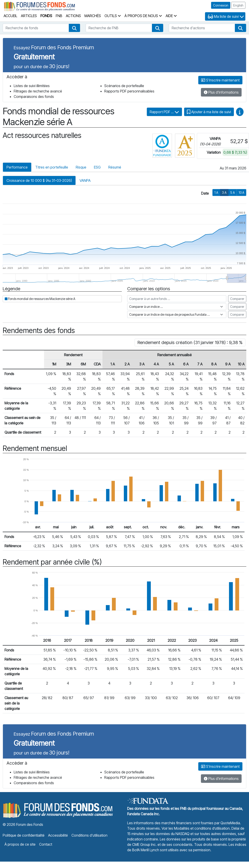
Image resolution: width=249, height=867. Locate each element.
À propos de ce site (20, 844)
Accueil (10, 16)
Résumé (114, 167)
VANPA (85, 180)
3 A (224, 192)
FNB (59, 16)
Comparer (237, 299)
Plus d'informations (221, 92)
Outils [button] (112, 16)
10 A (241, 192)
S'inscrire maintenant (220, 80)
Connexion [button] (220, 5)
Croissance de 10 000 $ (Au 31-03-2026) (39, 180)
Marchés (92, 16)
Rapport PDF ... (164, 112)
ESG (97, 167)
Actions (73, 16)
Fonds (46, 16)
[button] (74, 28)
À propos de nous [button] (143, 16)
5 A (232, 192)
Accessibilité (58, 835)
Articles (29, 16)
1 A (216, 192)
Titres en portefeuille (51, 167)
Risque (81, 167)
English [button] (238, 5)
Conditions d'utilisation (89, 835)
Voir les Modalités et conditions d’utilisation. (196, 828)
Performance (17, 167)
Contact (45, 844)
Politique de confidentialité (23, 835)
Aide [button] (171, 16)
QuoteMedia (230, 823)
